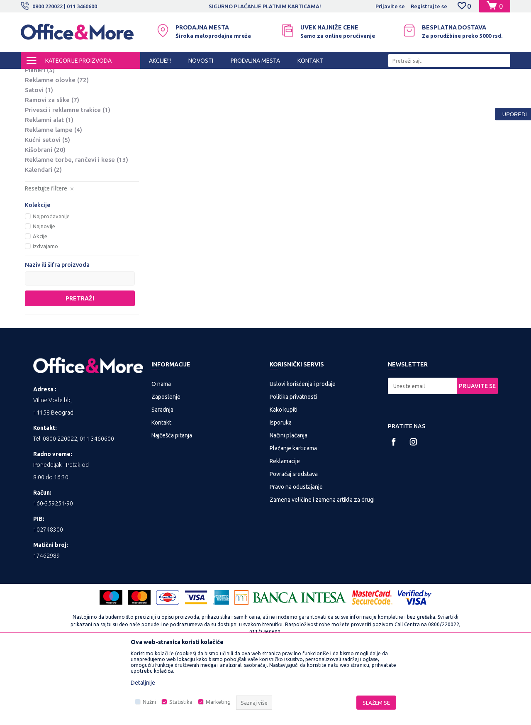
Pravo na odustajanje (296, 555)
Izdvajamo (45, 315)
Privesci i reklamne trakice (67, 178)
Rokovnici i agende (59, 128)
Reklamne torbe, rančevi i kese (76, 228)
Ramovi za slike (52, 168)
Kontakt (161, 491)
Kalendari (43, 238)
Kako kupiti (283, 478)
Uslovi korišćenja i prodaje (303, 452)
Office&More (36, 76)
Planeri (40, 138)
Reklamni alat (49, 188)
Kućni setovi (47, 208)
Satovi (39, 158)
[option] (265, 6)
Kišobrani (45, 218)
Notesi (41, 118)
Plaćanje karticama (293, 517)
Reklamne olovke (57, 148)
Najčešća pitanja (171, 504)
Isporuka (281, 491)
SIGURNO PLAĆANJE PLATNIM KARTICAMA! (265, 6)
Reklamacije (285, 530)
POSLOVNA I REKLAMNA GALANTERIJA (136, 76)
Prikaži (413, 90)
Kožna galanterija (55, 108)
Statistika (180, 702)
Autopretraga (287, 90)
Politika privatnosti (293, 465)
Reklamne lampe (53, 198)
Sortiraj (329, 90)
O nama (161, 452)
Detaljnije (143, 682)
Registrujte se (429, 6)
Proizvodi (70, 76)
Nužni (149, 702)
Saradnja (162, 478)
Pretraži (80, 367)
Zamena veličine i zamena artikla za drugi (322, 568)
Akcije (40, 305)
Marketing (218, 702)
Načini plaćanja (288, 504)
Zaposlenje (165, 465)
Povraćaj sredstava (294, 542)
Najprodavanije (51, 285)
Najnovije (44, 295)
